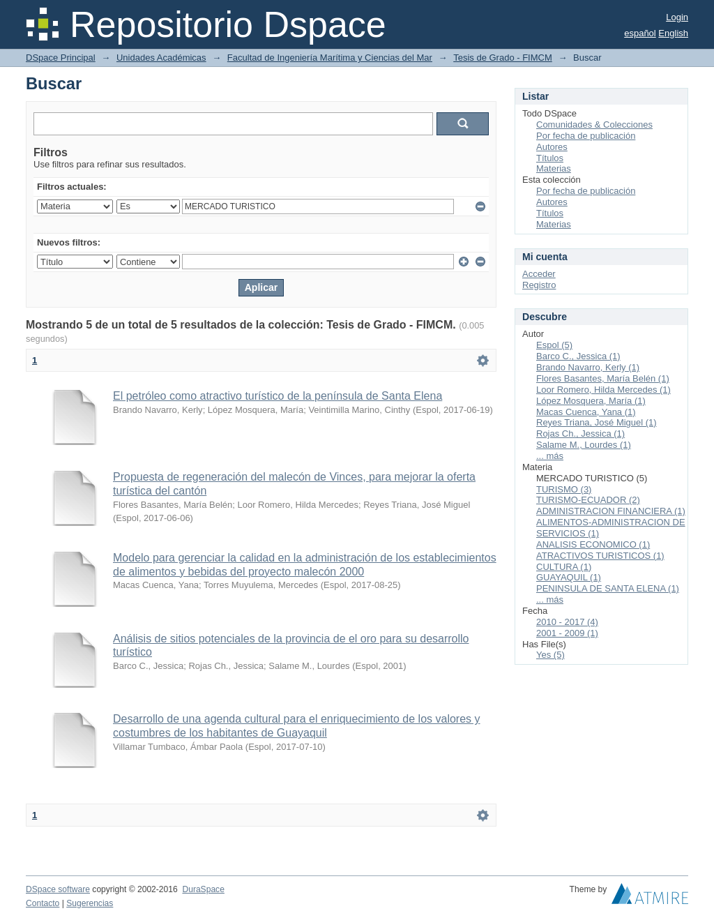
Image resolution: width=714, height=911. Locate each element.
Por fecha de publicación (585, 135)
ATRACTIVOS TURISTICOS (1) (600, 555)
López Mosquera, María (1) (591, 401)
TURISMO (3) (563, 489)
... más (549, 456)
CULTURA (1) (563, 567)
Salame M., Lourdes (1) (583, 444)
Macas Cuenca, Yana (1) (586, 412)
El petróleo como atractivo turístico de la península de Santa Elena (277, 396)
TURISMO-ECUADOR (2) (588, 500)
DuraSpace (203, 889)
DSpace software (58, 889)
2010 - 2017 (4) (567, 622)
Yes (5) (550, 654)
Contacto (42, 903)
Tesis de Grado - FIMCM (502, 57)
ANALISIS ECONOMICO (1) (593, 544)
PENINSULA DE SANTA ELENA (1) (607, 588)
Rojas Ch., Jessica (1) (580, 433)
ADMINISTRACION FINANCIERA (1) (610, 511)
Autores (552, 147)
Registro (539, 285)
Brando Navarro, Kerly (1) (587, 367)
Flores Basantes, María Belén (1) (602, 378)
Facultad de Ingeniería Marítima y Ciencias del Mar (329, 57)
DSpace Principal (61, 57)
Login (677, 17)
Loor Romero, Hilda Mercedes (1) (603, 389)
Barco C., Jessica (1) (578, 356)
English (673, 33)
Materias (553, 168)
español (640, 33)
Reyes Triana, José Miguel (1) (596, 422)
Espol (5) (554, 345)
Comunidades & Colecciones (594, 124)
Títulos (549, 158)
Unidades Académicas (161, 57)
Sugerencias (89, 903)
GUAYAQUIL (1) (568, 577)
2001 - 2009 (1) (567, 633)
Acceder (539, 274)
